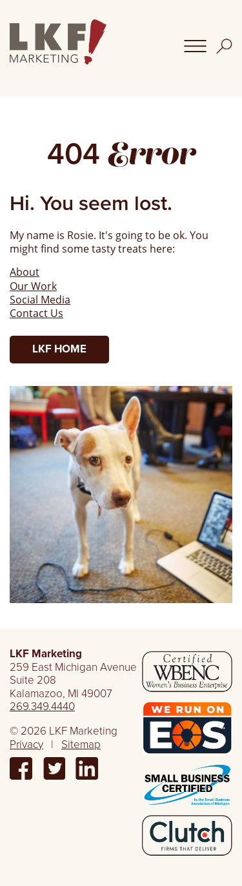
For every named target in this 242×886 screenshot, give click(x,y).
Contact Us (36, 313)
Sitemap (81, 744)
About (24, 271)
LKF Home (59, 349)
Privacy (26, 744)
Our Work (33, 286)
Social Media (40, 299)
